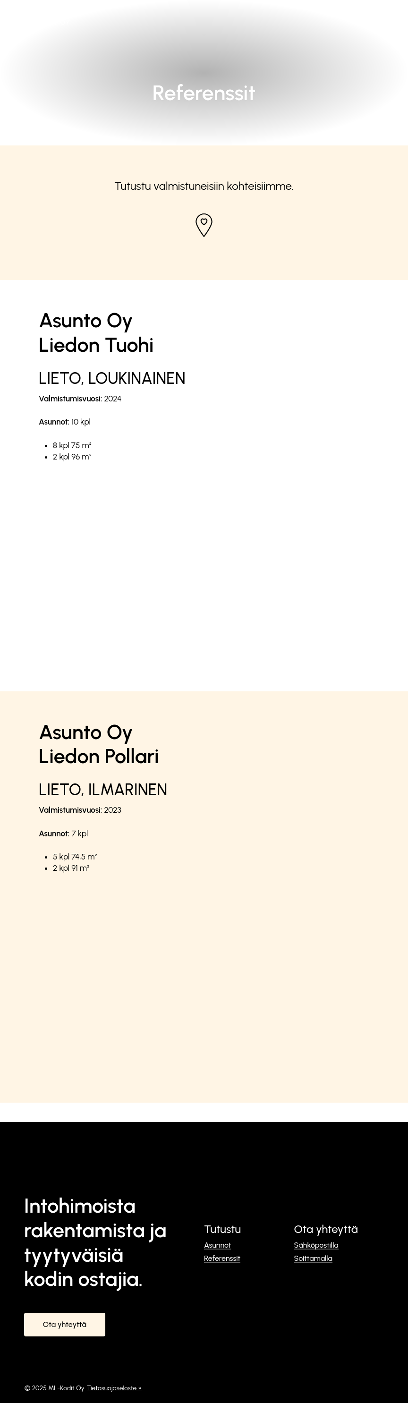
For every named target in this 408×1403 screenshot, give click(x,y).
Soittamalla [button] (313, 1258)
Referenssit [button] (222, 1258)
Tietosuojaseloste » (114, 1388)
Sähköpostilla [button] (316, 1245)
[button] (378, 15)
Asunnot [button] (217, 1245)
